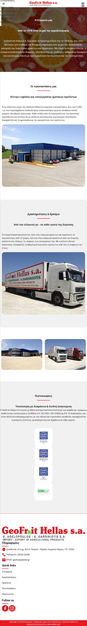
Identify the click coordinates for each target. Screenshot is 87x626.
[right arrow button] (84, 354)
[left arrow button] (2, 354)
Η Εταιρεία (7, 572)
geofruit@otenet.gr (21, 560)
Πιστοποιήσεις (9, 588)
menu (3, 3)
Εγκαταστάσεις (9, 577)
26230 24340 (23, 554)
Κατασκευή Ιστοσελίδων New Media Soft (43, 624)
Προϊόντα (6, 583)
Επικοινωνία (8, 594)
